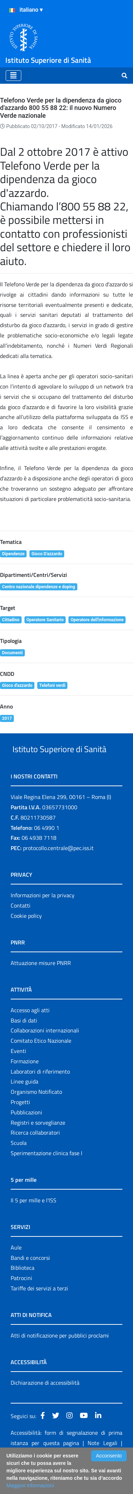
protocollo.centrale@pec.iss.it (58, 874)
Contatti (21, 932)
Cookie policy (26, 942)
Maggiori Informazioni (30, 1485)
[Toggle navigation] (13, 75)
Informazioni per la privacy (42, 921)
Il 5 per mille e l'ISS (33, 1227)
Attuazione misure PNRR (41, 989)
